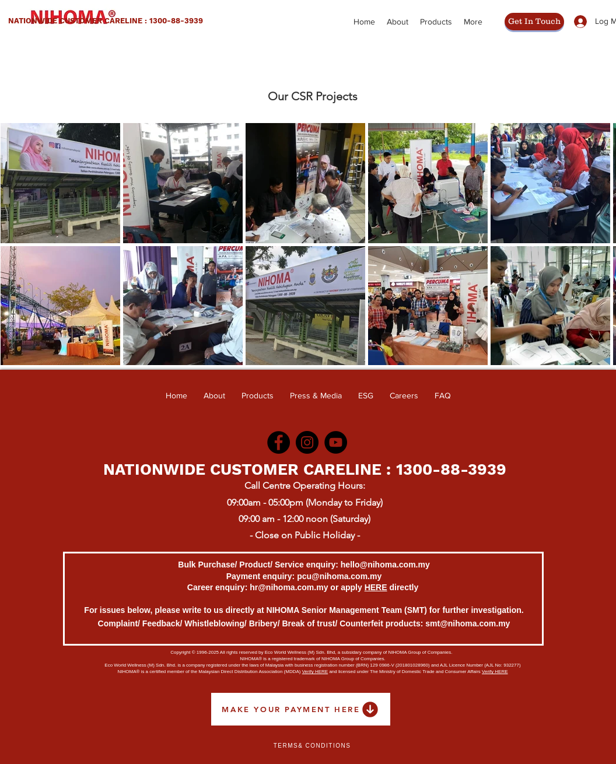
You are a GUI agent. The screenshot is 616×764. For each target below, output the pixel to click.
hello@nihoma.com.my (385, 564)
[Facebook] (278, 442)
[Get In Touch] (534, 21)
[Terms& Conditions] (312, 745)
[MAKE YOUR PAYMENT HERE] (300, 709)
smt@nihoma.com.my (467, 623)
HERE (376, 587)
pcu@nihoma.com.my (339, 576)
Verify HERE (315, 671)
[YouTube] (335, 442)
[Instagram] (307, 442)
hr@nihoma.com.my (289, 587)
